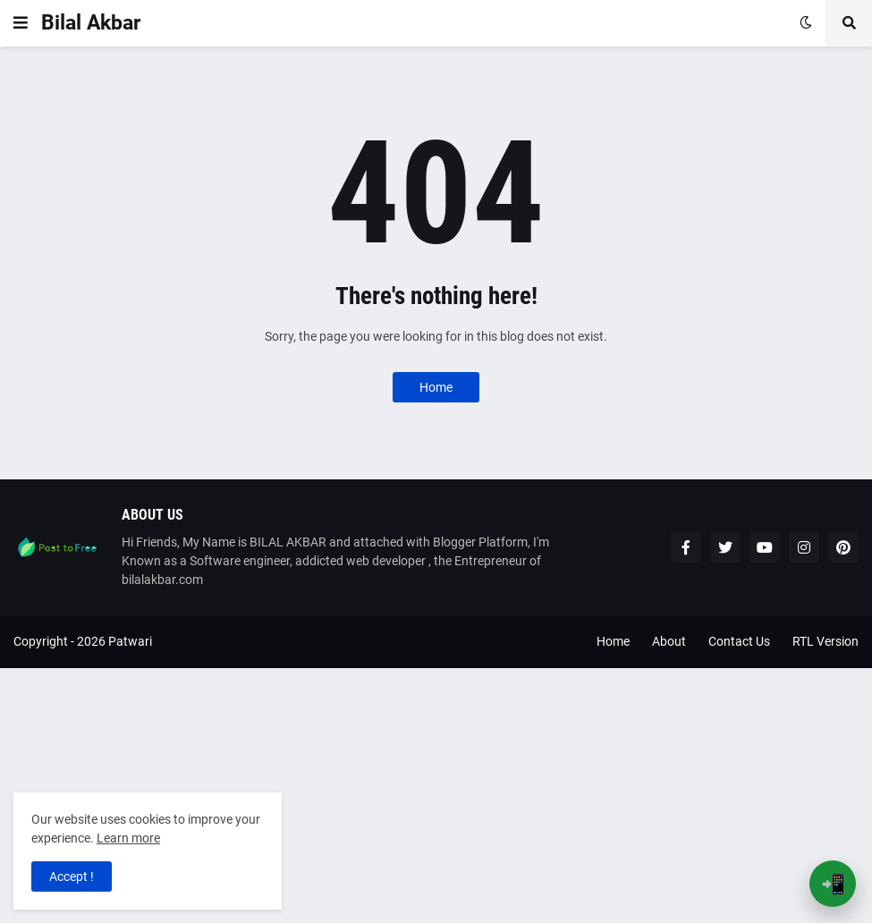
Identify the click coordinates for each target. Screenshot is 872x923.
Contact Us (739, 641)
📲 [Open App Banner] (833, 884)
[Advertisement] (436, 793)
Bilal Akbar (90, 23)
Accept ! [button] (71, 876)
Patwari (130, 641)
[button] (20, 23)
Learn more (128, 838)
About (669, 641)
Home (436, 387)
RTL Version (825, 641)
